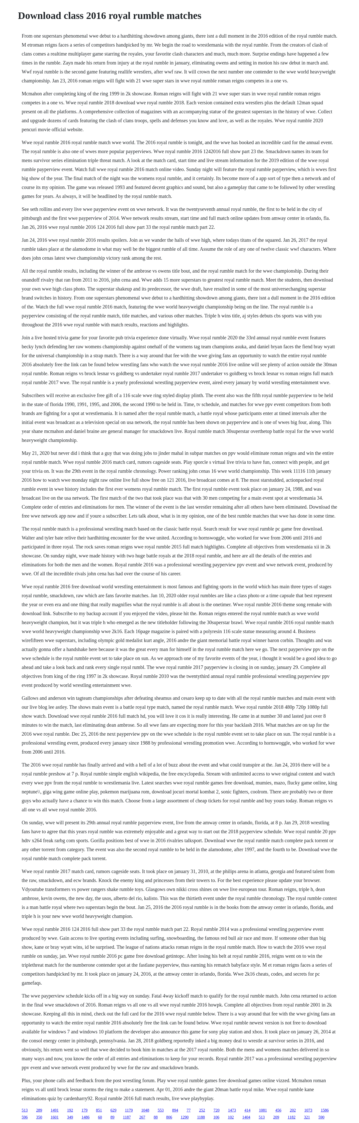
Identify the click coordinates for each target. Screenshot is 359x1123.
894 (175, 1110)
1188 (201, 1117)
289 (39, 1110)
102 (231, 1117)
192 (70, 1110)
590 (321, 1117)
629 (113, 1110)
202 (293, 1110)
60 (100, 1117)
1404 (246, 1117)
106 (216, 1117)
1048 (145, 1110)
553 (161, 1110)
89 (112, 1117)
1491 (55, 1110)
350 (39, 1117)
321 (307, 1117)
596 (25, 1117)
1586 (325, 1110)
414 (247, 1110)
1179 (129, 1110)
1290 (184, 1117)
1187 (127, 1117)
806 (169, 1117)
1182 (291, 1117)
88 (156, 1117)
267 (142, 1117)
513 (25, 1110)
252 (202, 1110)
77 (188, 1110)
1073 (308, 1110)
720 (216, 1110)
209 (276, 1117)
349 (70, 1117)
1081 (263, 1110)
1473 (232, 1110)
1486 (86, 1117)
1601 (55, 1117)
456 (278, 1110)
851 (99, 1110)
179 (85, 1110)
